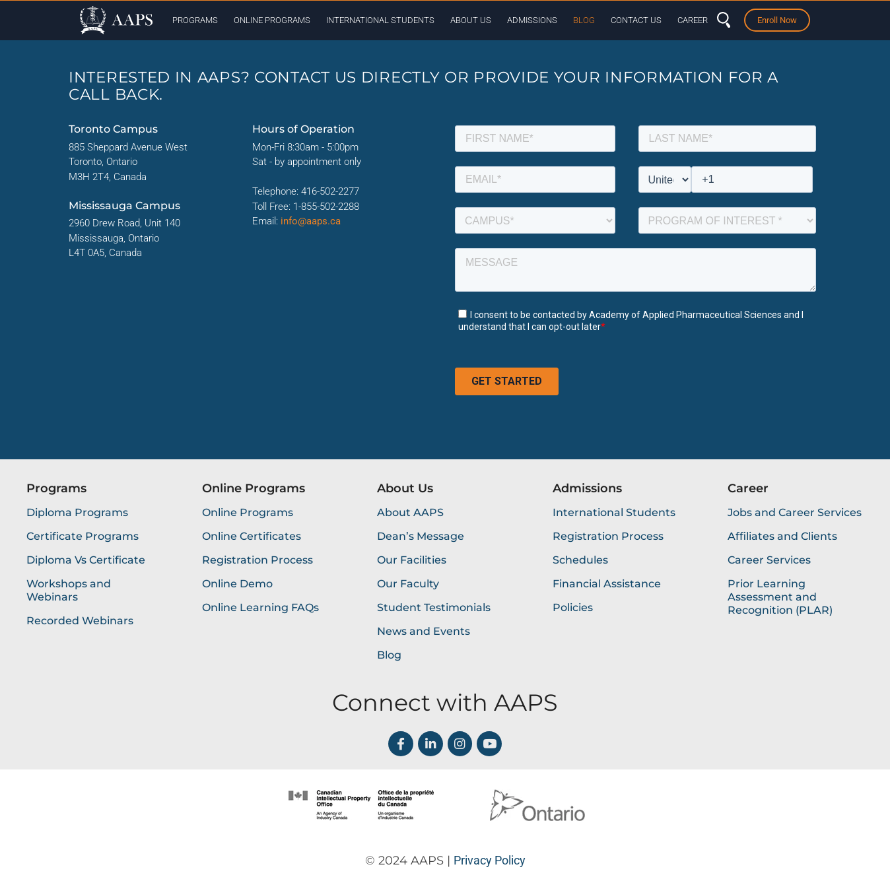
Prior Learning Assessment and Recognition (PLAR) (780, 596)
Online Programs (272, 20)
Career (692, 20)
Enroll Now (777, 20)
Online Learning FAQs (260, 607)
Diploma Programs (77, 512)
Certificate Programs (82, 536)
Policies (573, 607)
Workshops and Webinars (68, 590)
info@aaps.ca (311, 221)
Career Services (769, 560)
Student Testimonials (434, 607)
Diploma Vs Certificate (85, 560)
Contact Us (636, 20)
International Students (380, 20)
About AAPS (410, 512)
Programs (195, 20)
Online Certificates (251, 536)
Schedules (580, 560)
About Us (470, 20)
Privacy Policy (490, 860)
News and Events (423, 631)
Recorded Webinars (79, 620)
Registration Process (257, 560)
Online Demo (237, 583)
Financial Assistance (607, 583)
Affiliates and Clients (782, 536)
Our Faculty (408, 583)
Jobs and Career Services (795, 512)
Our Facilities (411, 560)
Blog (584, 20)
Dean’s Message (420, 536)
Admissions (532, 20)
